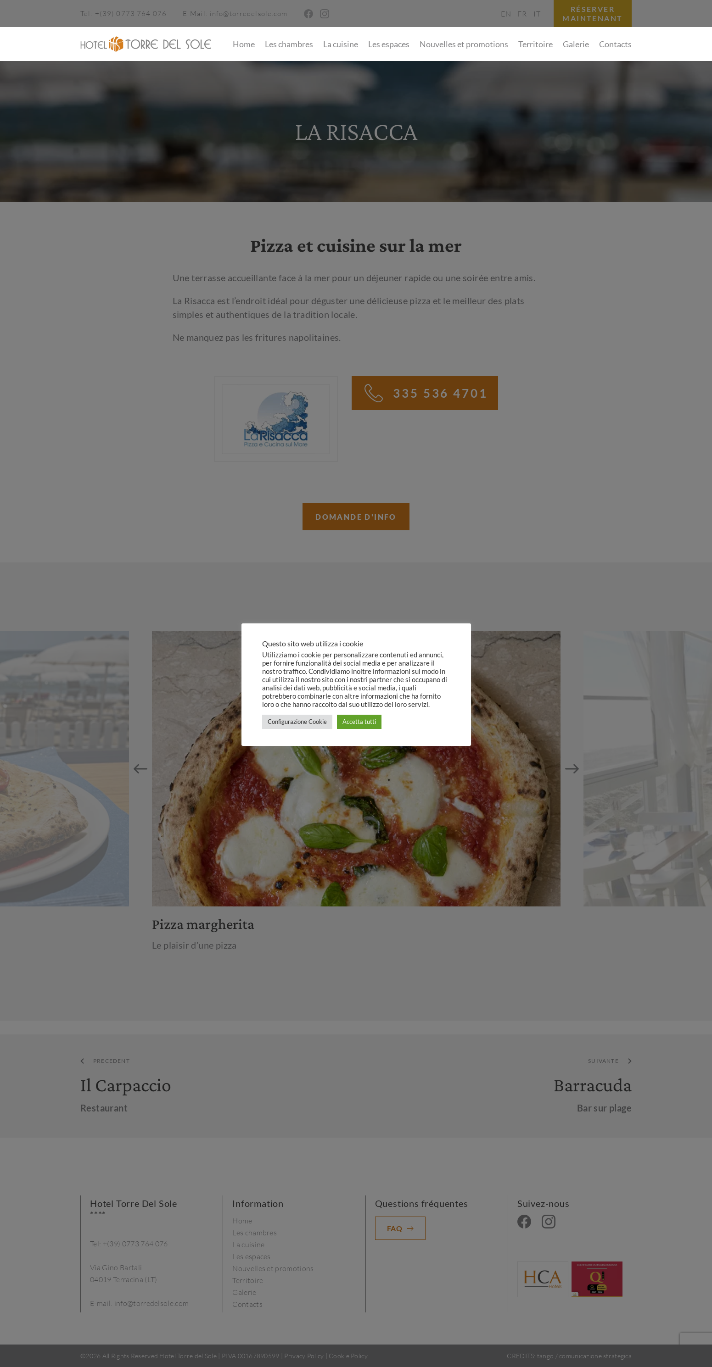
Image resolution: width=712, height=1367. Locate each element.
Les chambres (289, 44)
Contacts (615, 44)
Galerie (576, 44)
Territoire (535, 44)
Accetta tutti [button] (359, 721)
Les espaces (388, 44)
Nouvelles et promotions (464, 44)
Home (244, 44)
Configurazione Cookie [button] (297, 721)
